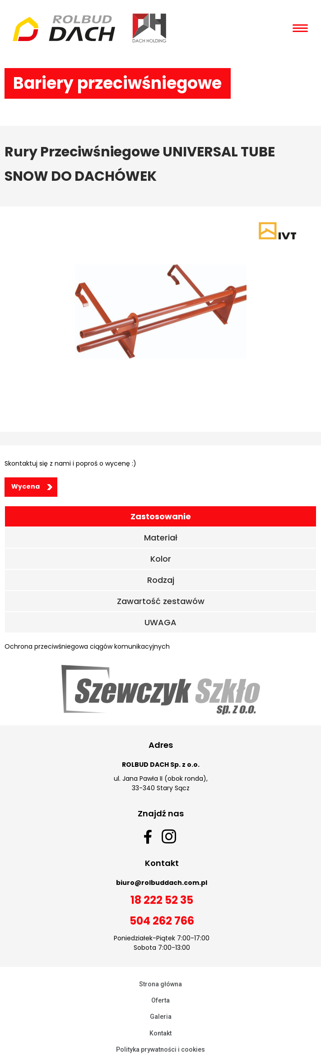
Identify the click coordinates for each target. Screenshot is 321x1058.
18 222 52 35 (161, 900)
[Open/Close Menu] (300, 28)
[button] (31, 487)
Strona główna (160, 984)
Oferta (160, 1000)
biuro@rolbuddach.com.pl (161, 882)
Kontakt (160, 1033)
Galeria (161, 1016)
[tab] (160, 516)
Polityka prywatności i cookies (160, 1049)
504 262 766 (162, 920)
